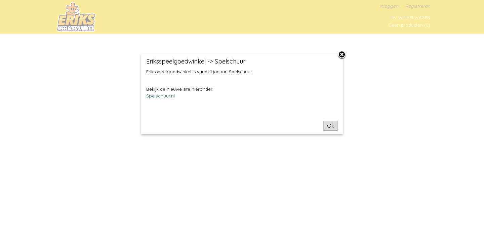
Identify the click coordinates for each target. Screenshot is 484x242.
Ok (330, 125)
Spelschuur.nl (160, 96)
